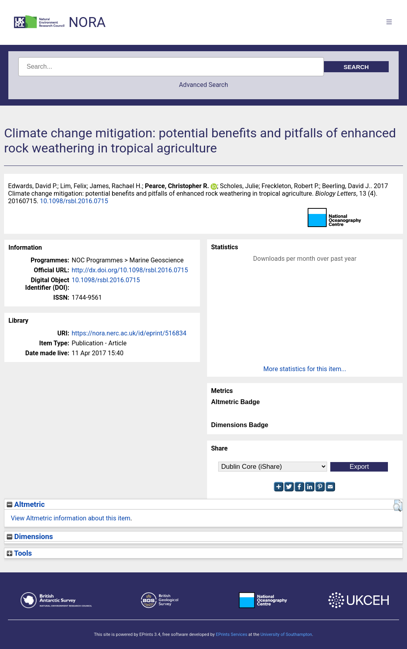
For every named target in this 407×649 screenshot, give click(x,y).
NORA (86, 22)
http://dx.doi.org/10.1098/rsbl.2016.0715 (130, 270)
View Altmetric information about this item (70, 518)
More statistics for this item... (305, 369)
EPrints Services (231, 634)
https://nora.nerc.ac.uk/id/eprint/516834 (129, 333)
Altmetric (26, 504)
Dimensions (30, 536)
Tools (19, 553)
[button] (397, 506)
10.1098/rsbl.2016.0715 (74, 201)
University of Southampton (286, 634)
